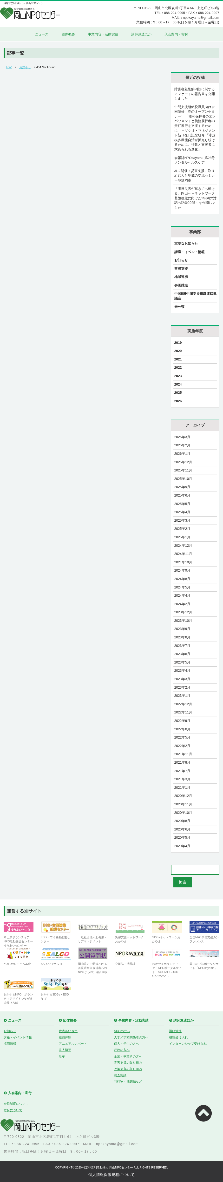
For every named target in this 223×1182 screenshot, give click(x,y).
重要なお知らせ (186, 243)
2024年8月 (182, 579)
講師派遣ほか (141, 34)
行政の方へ (122, 1050)
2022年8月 (182, 729)
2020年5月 (182, 837)
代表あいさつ (68, 1031)
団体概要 (68, 34)
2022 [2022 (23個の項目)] (178, 367)
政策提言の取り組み (128, 1069)
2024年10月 (183, 562)
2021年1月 (182, 787)
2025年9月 (182, 487)
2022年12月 (183, 704)
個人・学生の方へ (126, 1043)
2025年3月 (182, 520)
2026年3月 (182, 437)
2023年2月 (182, 687)
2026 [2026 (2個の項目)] (178, 401)
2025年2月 (182, 529)
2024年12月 (183, 545)
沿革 (62, 1056)
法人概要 (65, 1050)
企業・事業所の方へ (128, 1056)
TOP (9, 67)
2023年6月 (182, 654)
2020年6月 (182, 829)
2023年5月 (182, 662)
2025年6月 (182, 495)
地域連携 (181, 277)
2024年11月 (183, 554)
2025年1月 (182, 537)
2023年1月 (182, 696)
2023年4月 (182, 670)
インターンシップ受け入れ (188, 1043)
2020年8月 (182, 821)
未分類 (179, 307)
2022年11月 (183, 712)
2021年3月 (182, 779)
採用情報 (10, 1043)
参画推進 (181, 285)
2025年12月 (183, 462)
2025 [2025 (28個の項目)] (178, 392)
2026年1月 (182, 454)
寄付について (13, 1110)
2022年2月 (182, 746)
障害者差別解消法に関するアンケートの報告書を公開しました (194, 93)
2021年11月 (183, 754)
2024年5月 (182, 587)
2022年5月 (182, 737)
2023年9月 (182, 629)
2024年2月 (182, 604)
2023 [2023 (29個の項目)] (178, 376)
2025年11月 (183, 470)
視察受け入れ (178, 1037)
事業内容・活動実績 (103, 34)
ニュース (41, 34)
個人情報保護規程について (111, 1175)
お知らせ (25, 67)
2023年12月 (183, 612)
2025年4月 (182, 512)
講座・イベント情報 (189, 252)
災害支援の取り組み (128, 1062)
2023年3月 (182, 679)
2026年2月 (182, 445)
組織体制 (65, 1037)
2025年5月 (182, 504)
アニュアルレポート (73, 1043)
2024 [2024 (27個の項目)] (178, 384)
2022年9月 (182, 721)
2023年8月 (182, 637)
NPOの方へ (122, 1031)
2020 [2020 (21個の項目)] (178, 351)
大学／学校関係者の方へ (131, 1037)
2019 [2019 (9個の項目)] (178, 343)
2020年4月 (182, 846)
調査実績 (120, 1075)
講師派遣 (175, 1031)
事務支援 (181, 268)
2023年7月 (182, 646)
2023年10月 (183, 620)
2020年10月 (183, 813)
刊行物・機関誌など (128, 1081)
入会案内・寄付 (176, 34)
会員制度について (16, 1104)
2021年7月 (182, 771)
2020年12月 (183, 796)
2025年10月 (183, 479)
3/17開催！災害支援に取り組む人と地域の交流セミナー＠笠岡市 (194, 175)
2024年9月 (182, 570)
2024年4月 (182, 595)
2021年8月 (182, 762)
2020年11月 (183, 804)
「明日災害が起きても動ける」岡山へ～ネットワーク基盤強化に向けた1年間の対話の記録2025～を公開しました (195, 198)
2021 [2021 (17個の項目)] (178, 359)
